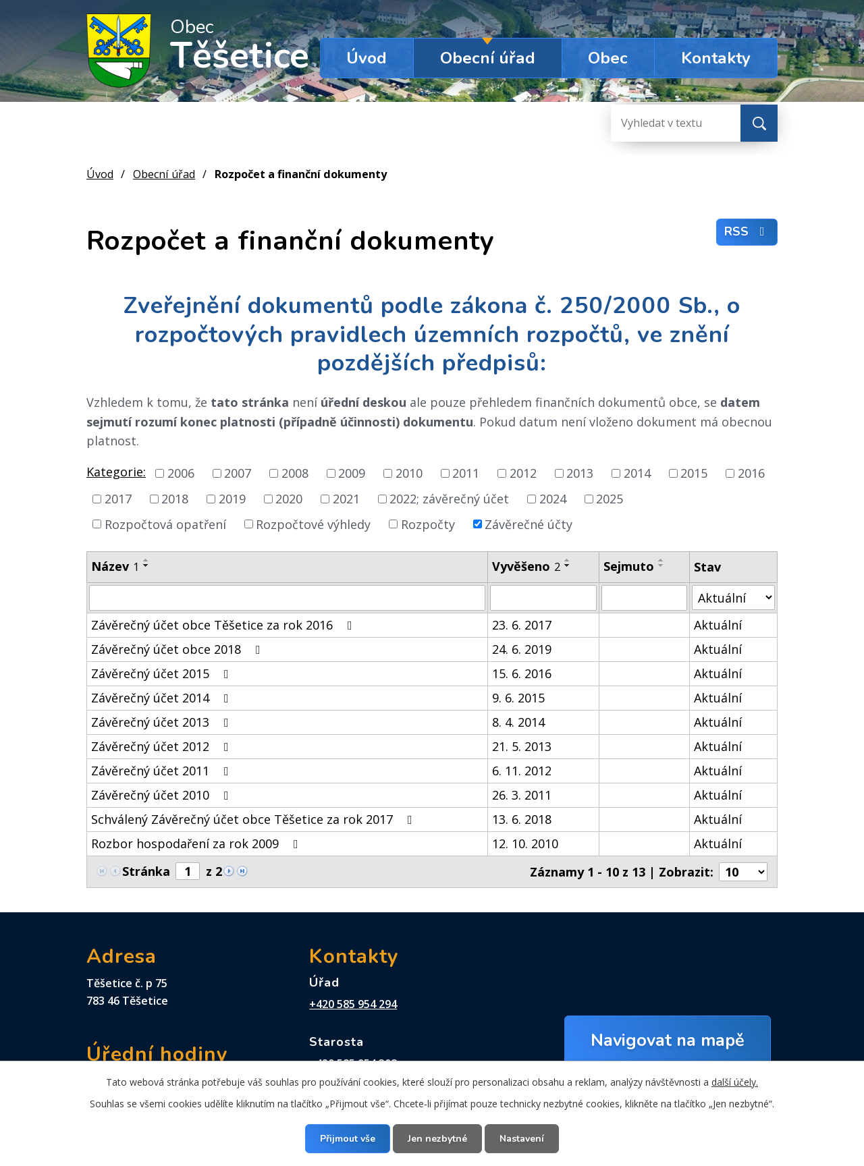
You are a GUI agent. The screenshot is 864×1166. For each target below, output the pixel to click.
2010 (409, 473)
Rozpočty (428, 524)
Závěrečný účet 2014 (162, 698)
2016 (751, 473)
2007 (237, 473)
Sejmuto (628, 566)
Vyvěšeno (526, 566)
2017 (118, 499)
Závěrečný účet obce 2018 (178, 649)
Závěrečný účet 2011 (162, 770)
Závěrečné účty (528, 524)
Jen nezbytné (437, 1138)
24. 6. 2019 (521, 649)
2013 (579, 473)
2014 (637, 473)
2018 (174, 499)
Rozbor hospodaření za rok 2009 (197, 843)
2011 (465, 473)
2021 (346, 499)
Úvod (366, 58)
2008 (294, 473)
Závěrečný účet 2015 (162, 673)
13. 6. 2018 (521, 819)
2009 (351, 473)
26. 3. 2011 (521, 795)
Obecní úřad (487, 58)
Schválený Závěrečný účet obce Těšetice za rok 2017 (254, 819)
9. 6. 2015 (518, 698)
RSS (747, 231)
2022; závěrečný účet (449, 499)
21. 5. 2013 (521, 746)
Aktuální (718, 625)
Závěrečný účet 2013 (162, 722)
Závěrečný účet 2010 (162, 795)
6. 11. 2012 (521, 770)
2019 (232, 499)
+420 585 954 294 (353, 1004)
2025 (609, 499)
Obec (608, 58)
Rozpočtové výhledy (313, 524)
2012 (523, 473)
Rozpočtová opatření (165, 524)
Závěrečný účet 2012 (162, 746)
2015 (693, 473)
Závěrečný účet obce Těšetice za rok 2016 (224, 625)
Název (115, 566)
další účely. (734, 1082)
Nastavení (522, 1138)
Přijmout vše (347, 1138)
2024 (552, 499)
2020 (288, 499)
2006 (180, 473)
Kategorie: (116, 472)
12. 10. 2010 (525, 843)
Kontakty (716, 58)
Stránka (146, 871)
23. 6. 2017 (521, 625)
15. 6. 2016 (521, 673)
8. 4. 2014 (518, 722)
